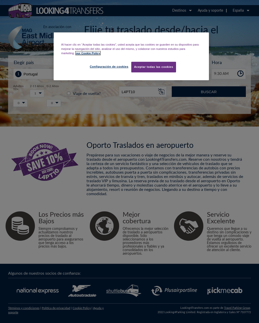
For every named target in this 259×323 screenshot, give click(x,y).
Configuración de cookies (109, 66)
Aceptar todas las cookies (153, 66)
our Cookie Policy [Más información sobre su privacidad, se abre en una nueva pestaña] (88, 53)
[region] (131, 56)
